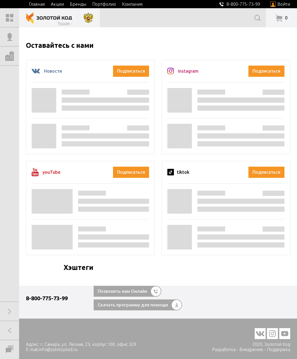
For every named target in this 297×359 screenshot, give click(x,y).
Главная (37, 4)
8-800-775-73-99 (47, 298)
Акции (57, 4)
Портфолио (104, 4)
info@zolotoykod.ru (58, 349)
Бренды (78, 4)
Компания (132, 4)
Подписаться (131, 71)
